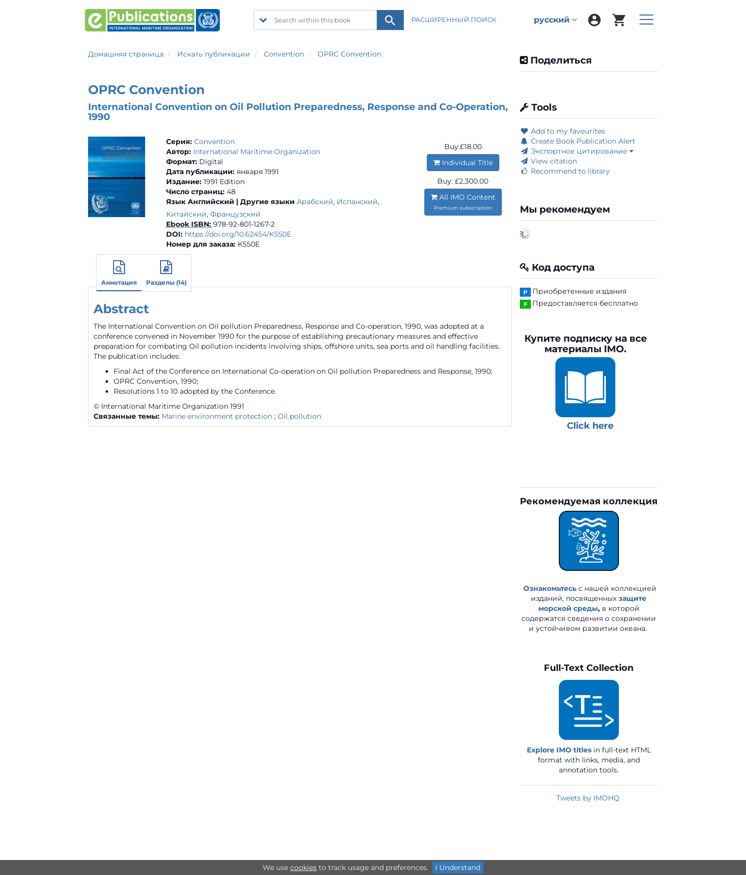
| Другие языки (265, 201)
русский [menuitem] (555, 20)
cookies (303, 867)
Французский (235, 214)
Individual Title (463, 162)
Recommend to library (565, 171)
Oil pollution (299, 416)
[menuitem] (594, 20)
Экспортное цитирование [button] (576, 151)
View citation (548, 161)
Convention (284, 54)
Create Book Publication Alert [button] (577, 141)
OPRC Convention (349, 54)
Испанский (357, 201)
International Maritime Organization (256, 151)
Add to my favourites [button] (562, 131)
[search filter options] (263, 20)
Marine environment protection (217, 416)
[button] (119, 274)
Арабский (315, 201)
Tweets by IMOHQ (587, 797)
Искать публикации (213, 54)
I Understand (457, 867)
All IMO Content (463, 202)
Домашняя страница (126, 54)
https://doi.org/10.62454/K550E (238, 234)
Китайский (186, 214)
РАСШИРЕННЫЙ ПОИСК (454, 20)
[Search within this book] (329, 20)
